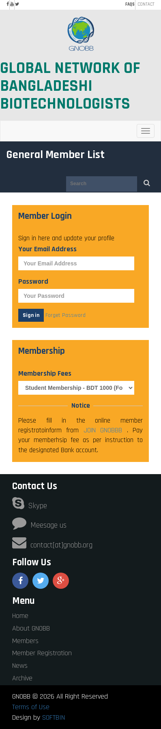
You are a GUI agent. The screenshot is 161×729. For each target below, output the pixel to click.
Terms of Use (30, 707)
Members (25, 641)
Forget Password (65, 315)
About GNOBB (31, 628)
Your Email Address (47, 249)
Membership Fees (44, 373)
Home (20, 615)
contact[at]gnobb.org (52, 545)
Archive (22, 678)
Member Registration (42, 653)
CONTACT (146, 4)
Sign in (31, 315)
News (20, 665)
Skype (29, 506)
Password (33, 281)
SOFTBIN (53, 717)
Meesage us (39, 525)
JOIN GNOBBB (105, 430)
